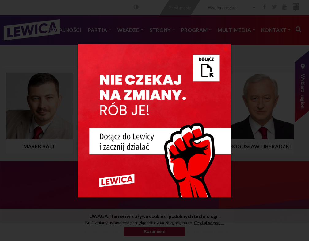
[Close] (225, 48)
